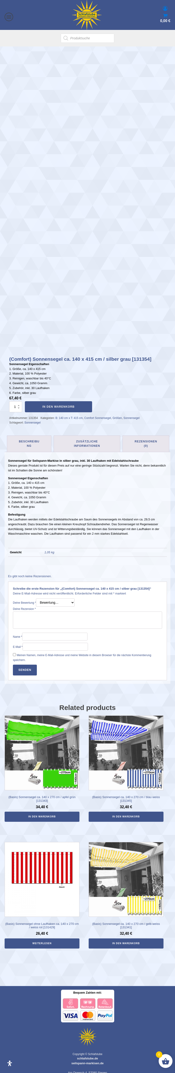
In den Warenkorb (58, 401)
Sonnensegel (131, 413)
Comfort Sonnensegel (97, 413)
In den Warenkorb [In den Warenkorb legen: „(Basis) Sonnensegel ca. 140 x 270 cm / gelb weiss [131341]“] (126, 938)
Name (17, 631)
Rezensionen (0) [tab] (146, 438)
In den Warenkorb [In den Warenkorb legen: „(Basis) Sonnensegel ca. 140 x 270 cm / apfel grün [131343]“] (42, 811)
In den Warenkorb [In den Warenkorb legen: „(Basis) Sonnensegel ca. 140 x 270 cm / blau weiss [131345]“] (126, 811)
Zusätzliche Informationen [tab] (87, 438)
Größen (117, 413)
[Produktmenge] (15, 401)
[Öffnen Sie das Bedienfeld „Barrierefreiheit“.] (9, 1063)
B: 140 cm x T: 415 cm (69, 413)
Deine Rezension (24, 603)
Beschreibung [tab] (29, 438)
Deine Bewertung (24, 597)
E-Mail (18, 641)
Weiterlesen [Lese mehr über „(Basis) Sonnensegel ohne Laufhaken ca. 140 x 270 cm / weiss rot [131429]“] (42, 938)
